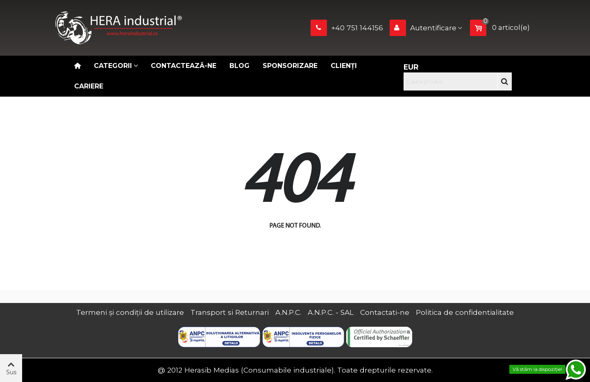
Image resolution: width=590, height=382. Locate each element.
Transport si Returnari (230, 312)
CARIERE (88, 86)
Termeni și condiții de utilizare (130, 312)
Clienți (344, 66)
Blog (239, 66)
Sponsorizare (290, 66)
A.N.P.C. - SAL (331, 312)
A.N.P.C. (288, 312)
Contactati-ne (384, 312)
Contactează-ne (183, 66)
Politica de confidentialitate (465, 312)
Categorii (113, 66)
